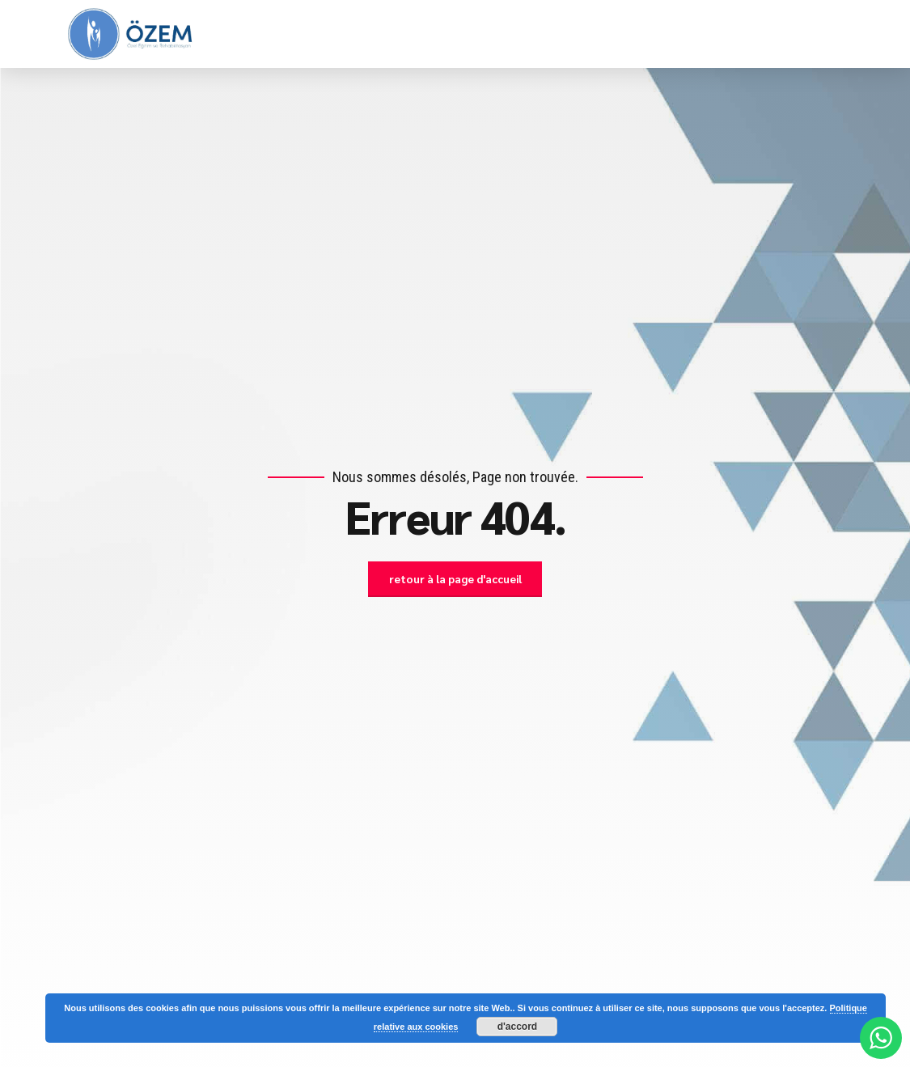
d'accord (517, 1026)
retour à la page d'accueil (455, 579)
